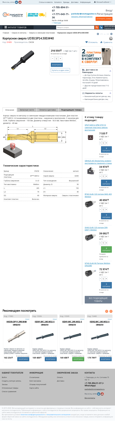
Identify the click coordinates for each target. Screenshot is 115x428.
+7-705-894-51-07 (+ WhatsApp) (94, 384)
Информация (85, 2)
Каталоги (58, 2)
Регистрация (104, 14)
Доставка (74, 2)
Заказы (5, 384)
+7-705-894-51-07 (60, 9)
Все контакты (90, 398)
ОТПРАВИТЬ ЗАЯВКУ (104, 19)
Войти (4, 377)
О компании (34, 377)
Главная (6, 33)
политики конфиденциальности (33, 414)
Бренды (66, 2)
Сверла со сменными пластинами (42, 33)
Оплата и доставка (47, 110)
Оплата (60, 377)
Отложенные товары (10, 388)
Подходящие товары (71, 110)
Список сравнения (9, 391)
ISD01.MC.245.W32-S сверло (44, 323)
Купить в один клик (60, 70)
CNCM (31, 42)
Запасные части (27, 110)
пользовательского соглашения (58, 414)
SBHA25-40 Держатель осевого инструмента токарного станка (98, 162)
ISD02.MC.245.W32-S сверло (99, 323)
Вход (109, 10)
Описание (9, 110)
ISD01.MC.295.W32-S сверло (72, 323)
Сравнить (106, 42)
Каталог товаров (17, 27)
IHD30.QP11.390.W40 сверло (17, 323)
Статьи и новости (46, 2)
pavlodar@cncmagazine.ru (83, 13)
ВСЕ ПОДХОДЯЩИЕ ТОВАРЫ (98, 299)
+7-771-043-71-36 (60, 16)
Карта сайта (34, 388)
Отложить (91, 42)
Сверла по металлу (19, 33)
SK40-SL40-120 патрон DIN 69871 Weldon (96, 228)
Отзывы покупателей (38, 384)
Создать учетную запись (11, 381)
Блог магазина (35, 381)
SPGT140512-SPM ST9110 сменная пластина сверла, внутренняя (96, 127)
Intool (27, 319)
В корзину (56, 65)
